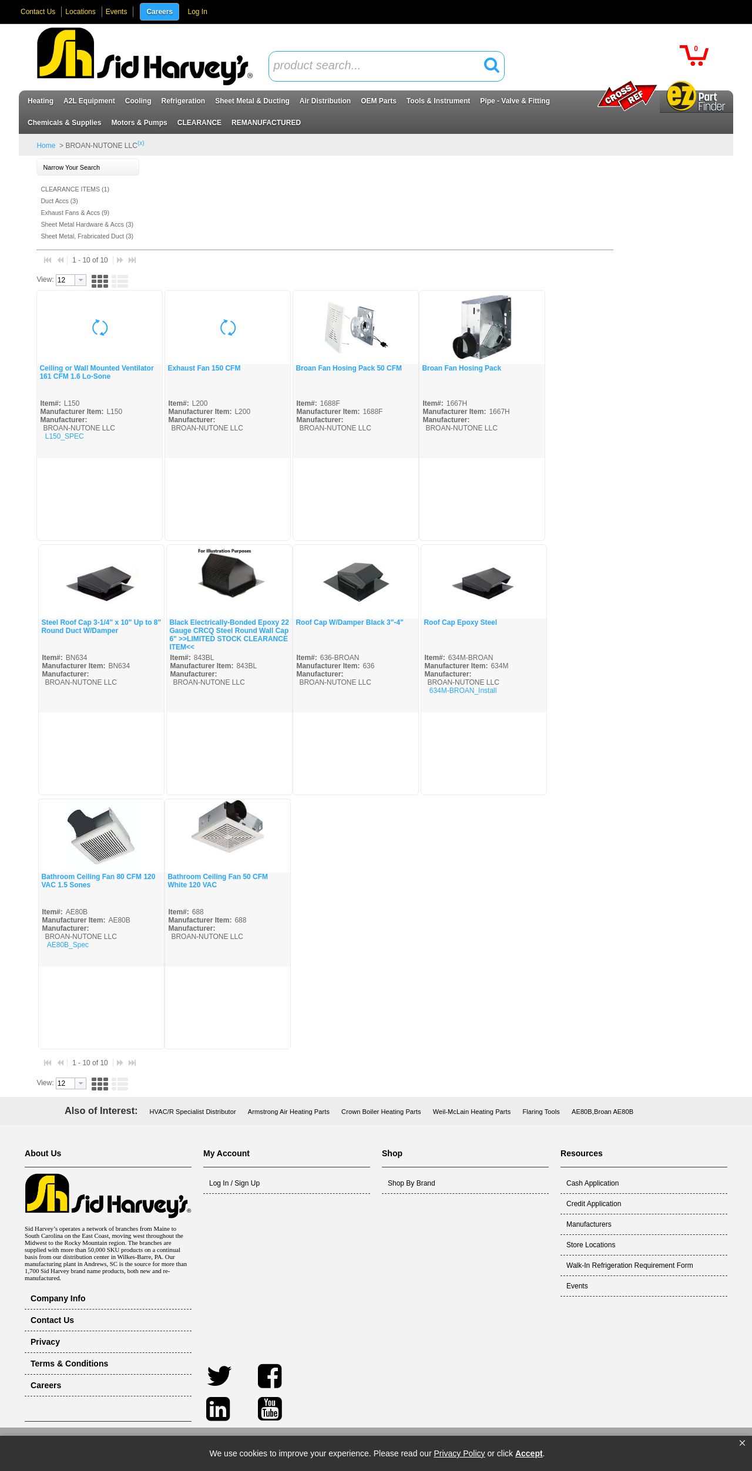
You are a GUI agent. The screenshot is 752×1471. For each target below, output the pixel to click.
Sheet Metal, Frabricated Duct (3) (87, 236)
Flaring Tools (541, 1111)
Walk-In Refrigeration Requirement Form (629, 1265)
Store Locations (590, 1245)
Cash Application (592, 1183)
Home (45, 146)
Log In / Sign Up (234, 1183)
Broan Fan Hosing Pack (461, 368)
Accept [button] (529, 1453)
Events (116, 12)
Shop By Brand (411, 1183)
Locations (80, 12)
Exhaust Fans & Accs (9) (75, 212)
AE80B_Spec (68, 945)
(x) (141, 143)
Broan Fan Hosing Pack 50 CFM (349, 368)
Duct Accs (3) (59, 200)
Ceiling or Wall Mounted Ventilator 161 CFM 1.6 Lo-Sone (96, 372)
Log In (197, 12)
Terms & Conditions (69, 1363)
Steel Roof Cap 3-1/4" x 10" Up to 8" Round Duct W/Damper (101, 626)
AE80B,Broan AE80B (602, 1111)
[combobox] (386, 66)
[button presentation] (80, 280)
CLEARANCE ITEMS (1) (75, 189)
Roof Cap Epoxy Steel (460, 622)
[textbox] (380, 66)
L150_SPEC (64, 436)
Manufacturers (589, 1224)
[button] (742, 1443)
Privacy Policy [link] (459, 1453)
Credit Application (593, 1204)
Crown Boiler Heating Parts (381, 1111)
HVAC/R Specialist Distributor (193, 1111)
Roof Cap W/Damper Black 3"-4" (349, 622)
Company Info (58, 1298)
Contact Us (38, 12)
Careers (159, 12)
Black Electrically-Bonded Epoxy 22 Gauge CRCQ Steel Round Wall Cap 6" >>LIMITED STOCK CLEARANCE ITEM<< (228, 634)
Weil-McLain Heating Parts (472, 1111)
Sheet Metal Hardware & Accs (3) (87, 224)
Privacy (45, 1342)
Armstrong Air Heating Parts (289, 1111)
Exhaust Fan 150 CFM (203, 368)
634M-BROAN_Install (463, 690)
